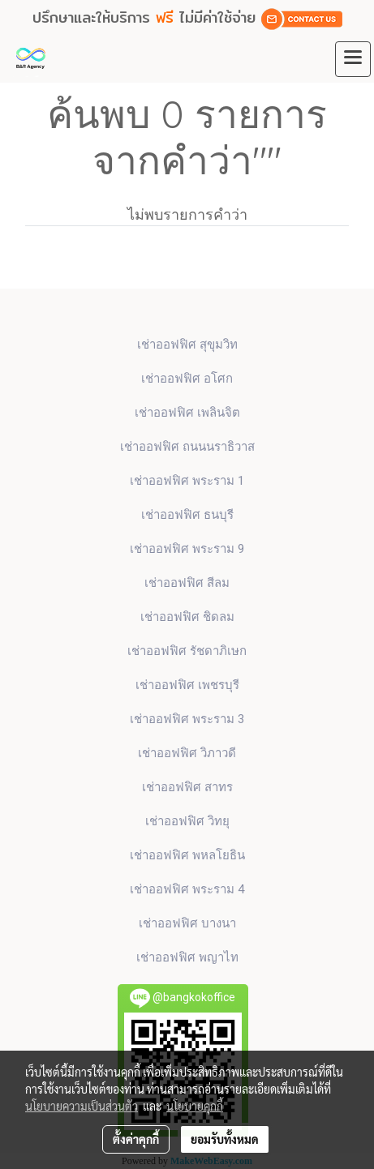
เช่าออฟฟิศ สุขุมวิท (187, 344)
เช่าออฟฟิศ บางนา (187, 923)
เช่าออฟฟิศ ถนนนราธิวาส (187, 446)
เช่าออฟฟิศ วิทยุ (187, 821)
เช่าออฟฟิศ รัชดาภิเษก (187, 651)
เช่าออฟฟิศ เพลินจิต (187, 412)
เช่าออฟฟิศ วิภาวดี (187, 753)
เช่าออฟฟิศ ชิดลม (187, 617)
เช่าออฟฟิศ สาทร (187, 787)
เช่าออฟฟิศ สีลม (187, 583)
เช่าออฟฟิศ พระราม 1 (187, 480)
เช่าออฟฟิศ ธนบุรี (187, 514)
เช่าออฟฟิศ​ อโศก (187, 378)
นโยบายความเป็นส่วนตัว (81, 1105)
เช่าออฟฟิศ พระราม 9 (187, 549)
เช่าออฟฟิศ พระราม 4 (187, 889)
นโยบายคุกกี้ (194, 1105)
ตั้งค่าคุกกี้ (136, 1139)
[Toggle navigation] (353, 59)
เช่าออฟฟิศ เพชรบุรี (187, 685)
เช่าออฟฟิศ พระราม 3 (187, 719)
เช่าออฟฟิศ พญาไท (187, 957)
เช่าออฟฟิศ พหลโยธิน (187, 855)
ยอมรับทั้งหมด (225, 1139)
